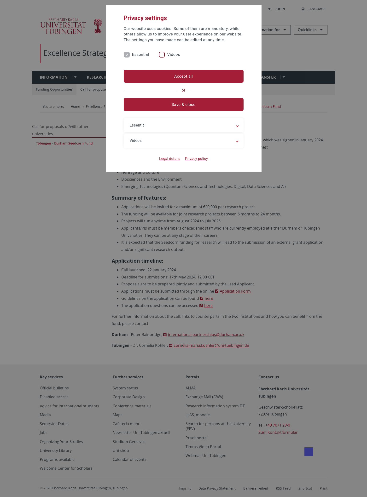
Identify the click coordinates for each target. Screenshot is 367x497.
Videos (173, 54)
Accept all (183, 76)
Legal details (169, 158)
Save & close (183, 104)
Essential (140, 54)
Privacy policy (196, 158)
